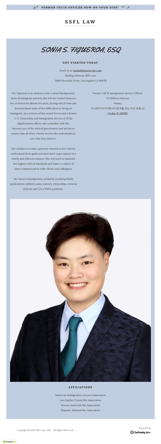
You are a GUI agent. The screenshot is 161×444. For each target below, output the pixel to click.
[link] (80, 22)
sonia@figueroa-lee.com (87, 70)
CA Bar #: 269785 (118, 113)
